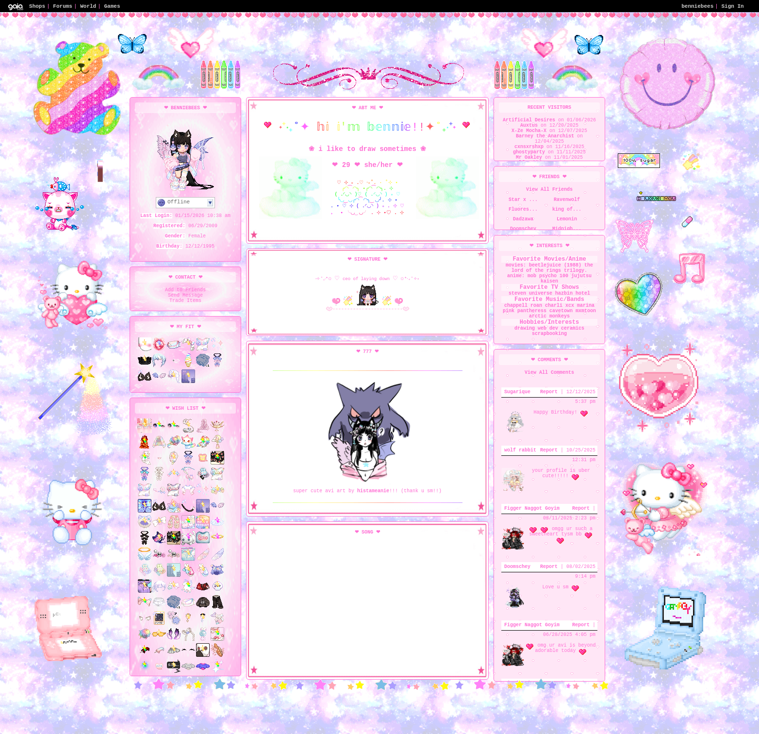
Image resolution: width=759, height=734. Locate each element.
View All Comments (549, 388)
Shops (37, 5)
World (88, 5)
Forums (62, 5)
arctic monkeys (549, 325)
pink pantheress (524, 319)
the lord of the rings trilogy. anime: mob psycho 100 (549, 275)
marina (585, 312)
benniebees (697, 5)
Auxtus (529, 129)
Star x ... (523, 203)
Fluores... (523, 212)
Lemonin (567, 222)
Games (112, 5)
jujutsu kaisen (571, 282)
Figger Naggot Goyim (532, 525)
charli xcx (559, 312)
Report (549, 409)
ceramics (572, 340)
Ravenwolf (567, 203)
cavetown (561, 319)
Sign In (733, 5)
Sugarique (517, 409)
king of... (566, 212)
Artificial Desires (529, 122)
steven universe (530, 297)
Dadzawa (523, 222)
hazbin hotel (572, 297)
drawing (524, 340)
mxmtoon (586, 319)
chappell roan (523, 312)
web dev (548, 340)
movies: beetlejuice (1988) (543, 268)
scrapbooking (549, 347)
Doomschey (517, 584)
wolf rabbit (520, 467)
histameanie (373, 537)
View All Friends (549, 191)
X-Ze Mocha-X (529, 136)
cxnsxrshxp (529, 156)
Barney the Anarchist (545, 142)
